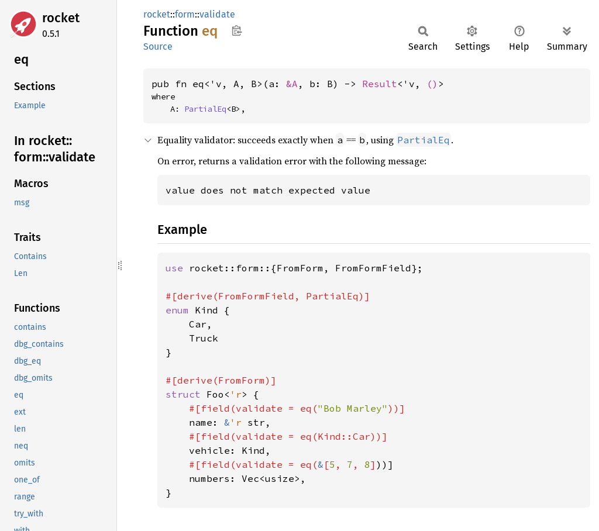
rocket (61, 18)
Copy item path (236, 30)
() (432, 83)
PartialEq (205, 109)
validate (217, 14)
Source (158, 46)
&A (292, 83)
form (185, 14)
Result (379, 83)
